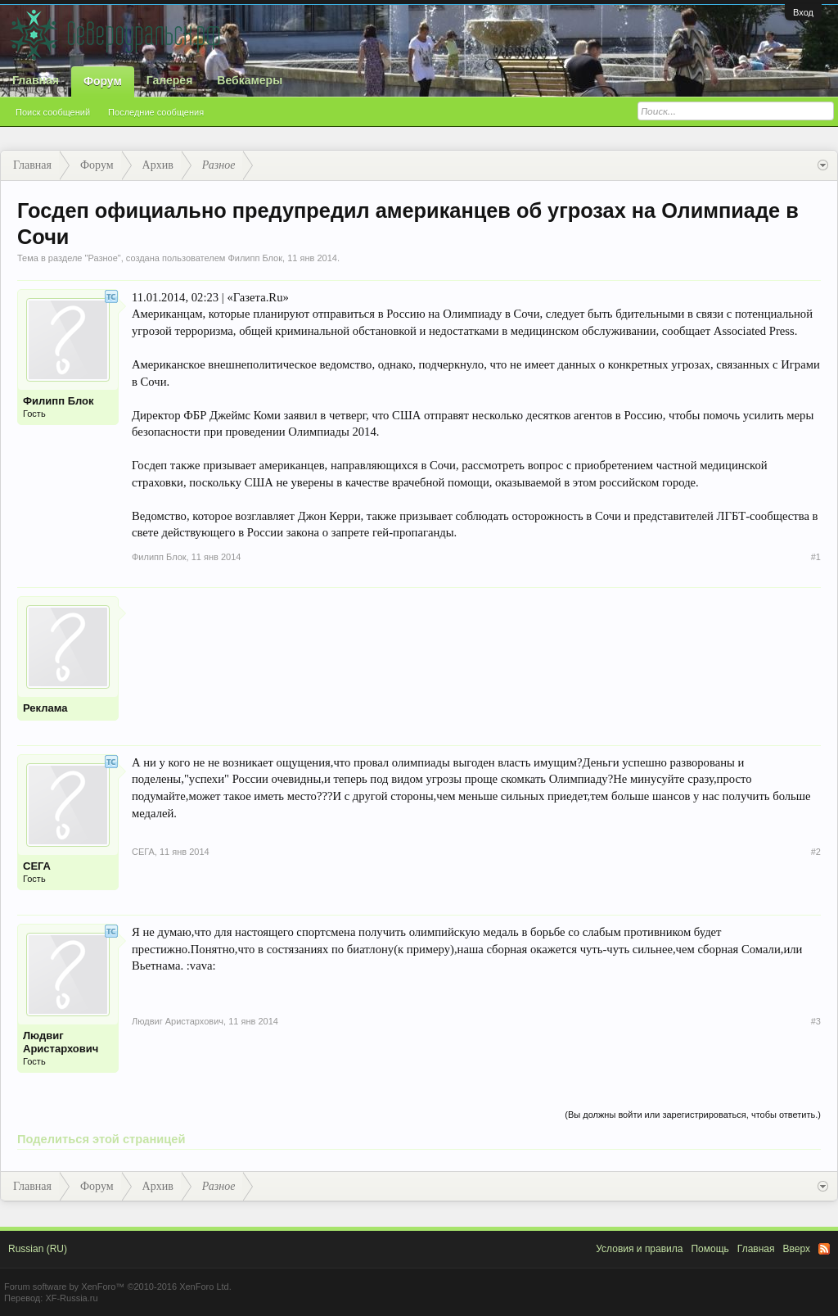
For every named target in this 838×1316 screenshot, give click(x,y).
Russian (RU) (37, 1249)
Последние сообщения (156, 112)
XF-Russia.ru (71, 1298)
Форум (102, 81)
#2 (816, 852)
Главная (35, 80)
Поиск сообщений (53, 112)
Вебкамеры (249, 80)
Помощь (709, 1249)
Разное (102, 258)
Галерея (169, 80)
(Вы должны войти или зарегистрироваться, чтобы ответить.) (693, 1114)
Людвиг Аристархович (60, 1042)
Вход (803, 12)
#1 (816, 557)
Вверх (796, 1249)
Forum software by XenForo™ (118, 1286)
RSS (824, 1249)
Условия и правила (639, 1249)
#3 (816, 1021)
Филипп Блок (255, 258)
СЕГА (37, 866)
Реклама (45, 708)
